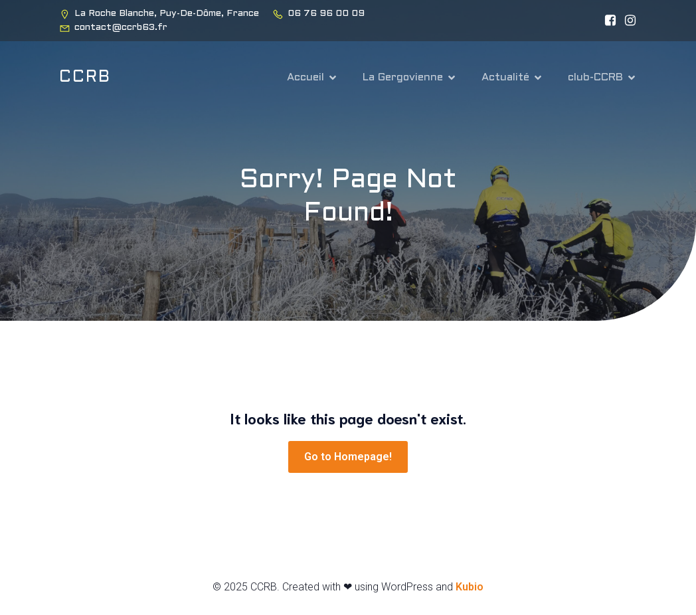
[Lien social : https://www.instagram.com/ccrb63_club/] (627, 21)
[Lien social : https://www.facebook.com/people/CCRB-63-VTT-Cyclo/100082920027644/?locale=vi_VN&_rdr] (607, 21)
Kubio (469, 586)
